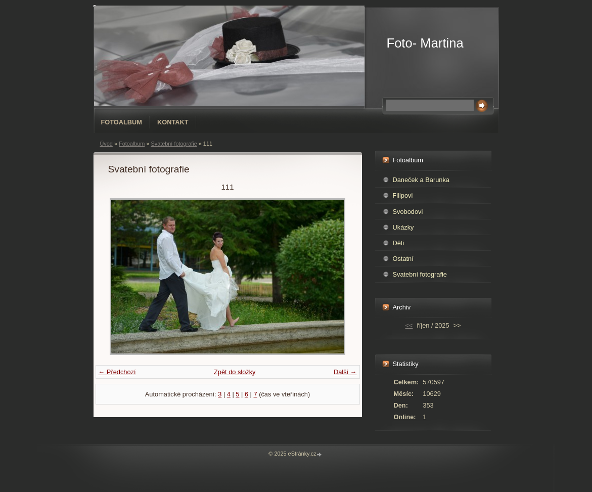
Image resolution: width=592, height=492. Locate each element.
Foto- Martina (425, 43)
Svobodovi (408, 211)
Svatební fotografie (174, 144)
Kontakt (173, 122)
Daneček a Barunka (421, 180)
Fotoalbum (122, 122)
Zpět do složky (235, 372)
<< (409, 325)
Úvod (106, 144)
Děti (398, 243)
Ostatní (403, 258)
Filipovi (403, 195)
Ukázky (403, 227)
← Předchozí (117, 372)
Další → (345, 372)
